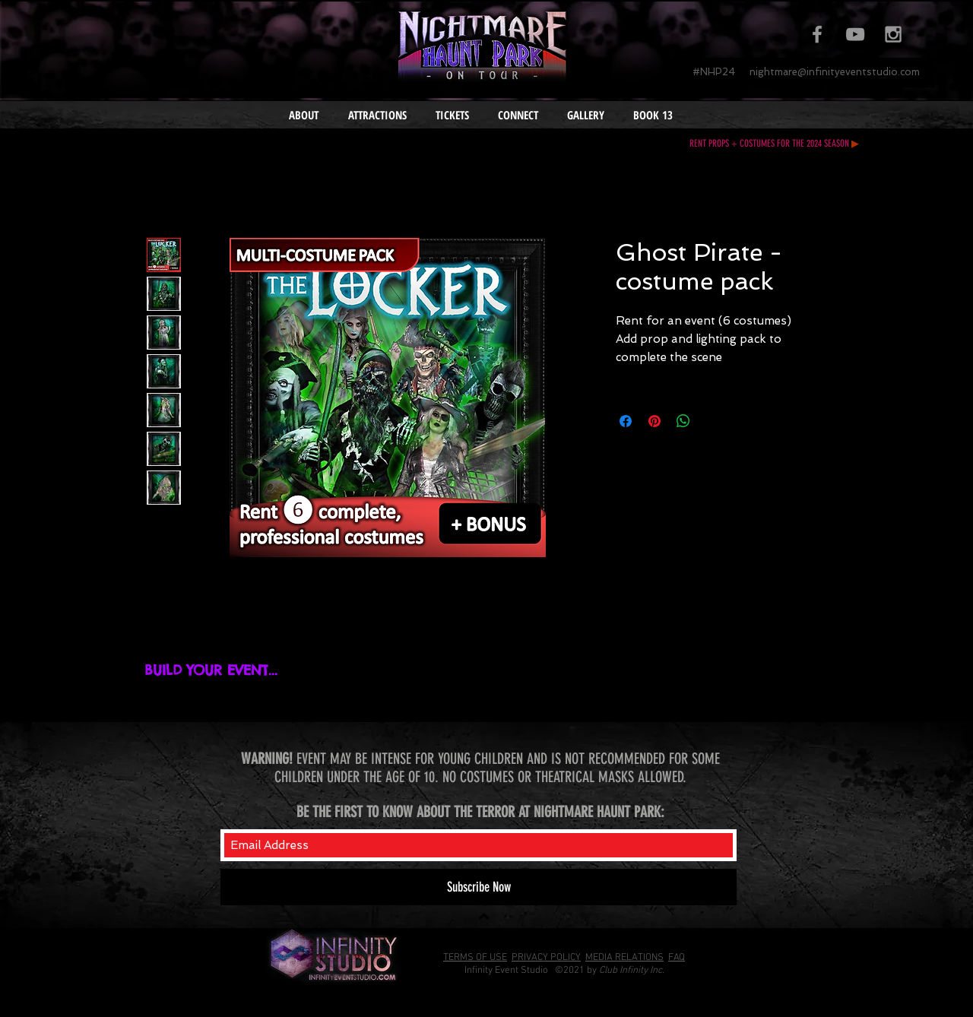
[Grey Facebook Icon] (817, 34)
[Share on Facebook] (625, 421)
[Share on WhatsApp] (683, 421)
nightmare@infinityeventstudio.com (835, 72)
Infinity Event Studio (506, 971)
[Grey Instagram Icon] (893, 34)
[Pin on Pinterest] (654, 421)
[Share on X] (712, 421)
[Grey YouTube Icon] (855, 34)
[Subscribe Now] (478, 887)
